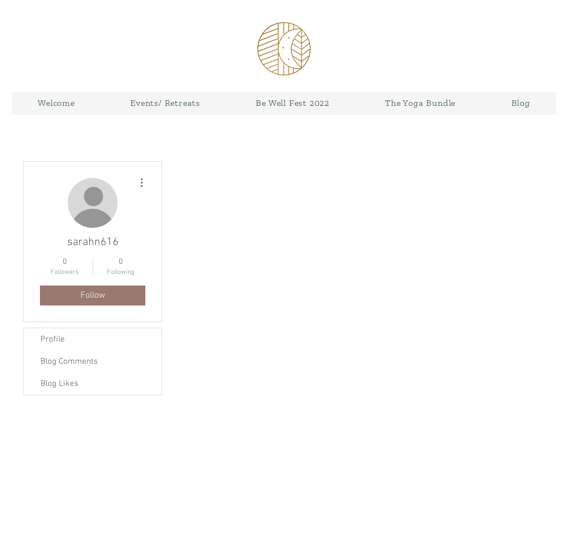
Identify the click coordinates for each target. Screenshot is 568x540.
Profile (52, 339)
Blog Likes (59, 384)
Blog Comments (69, 361)
